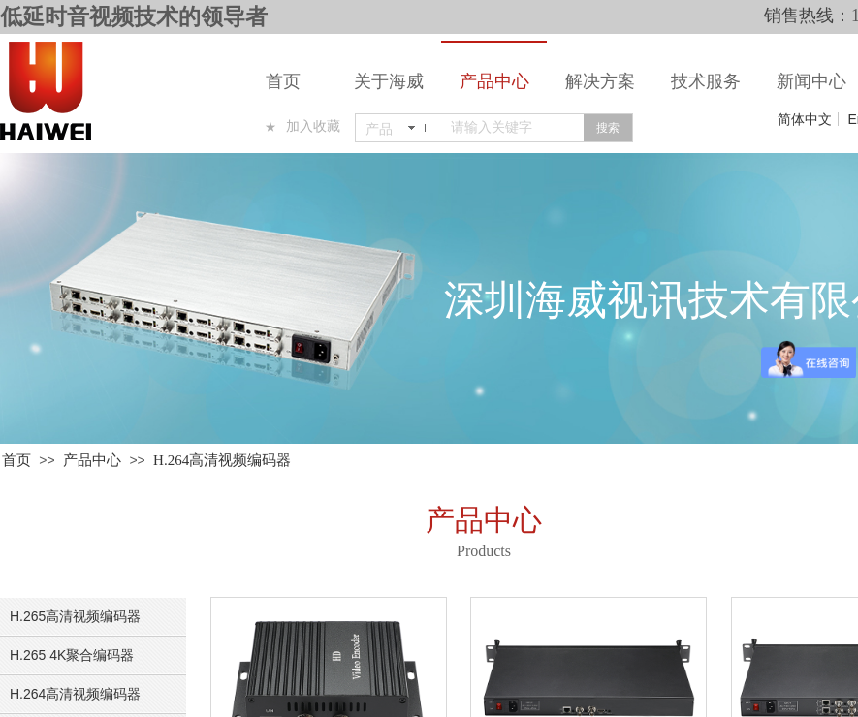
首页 (283, 81)
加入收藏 (313, 126)
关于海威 (389, 81)
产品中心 (494, 81)
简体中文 (805, 119)
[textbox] (513, 127)
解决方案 (600, 81)
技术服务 (706, 81)
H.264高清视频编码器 (222, 460)
